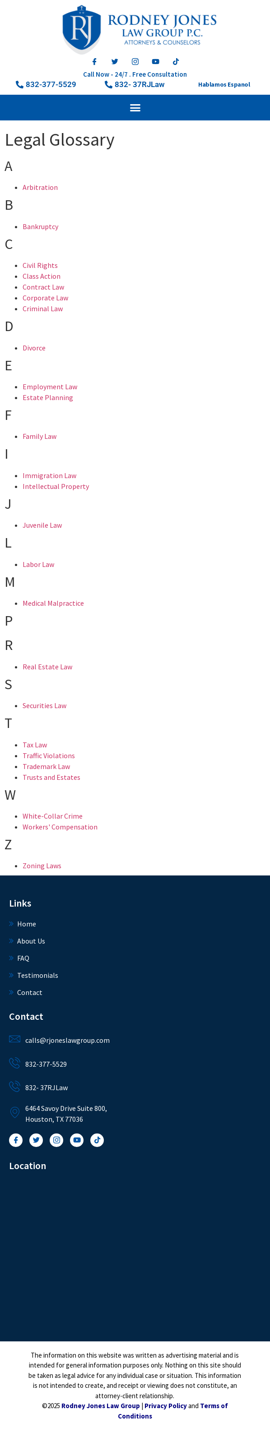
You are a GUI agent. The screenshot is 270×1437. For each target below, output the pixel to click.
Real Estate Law (47, 666)
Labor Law (38, 564)
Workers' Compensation (60, 826)
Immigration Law (49, 475)
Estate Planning (48, 397)
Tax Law (35, 744)
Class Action (42, 276)
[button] (135, 84)
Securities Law (44, 705)
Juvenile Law (42, 525)
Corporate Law (45, 297)
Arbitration (40, 187)
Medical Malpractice (53, 603)
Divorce (34, 347)
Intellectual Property (56, 486)
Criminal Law (43, 308)
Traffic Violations (49, 755)
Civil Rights (40, 265)
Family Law (39, 436)
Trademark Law (46, 766)
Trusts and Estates (51, 777)
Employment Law (50, 386)
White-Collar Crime (53, 815)
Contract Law (43, 286)
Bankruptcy (40, 226)
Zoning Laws (42, 865)
